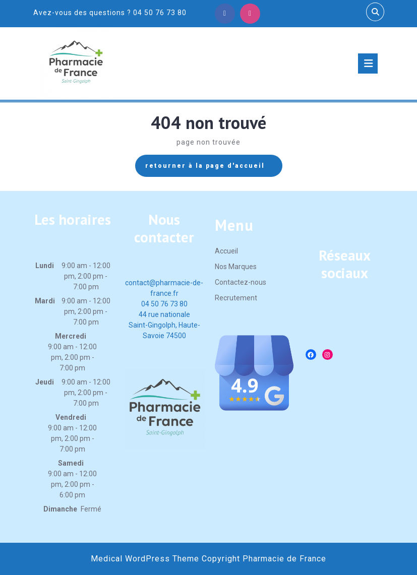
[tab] (368, 63)
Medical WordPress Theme (145, 558)
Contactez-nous (240, 282)
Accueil (226, 251)
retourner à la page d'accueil (213, 168)
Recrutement (236, 298)
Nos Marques (236, 267)
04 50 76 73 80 (164, 304)
